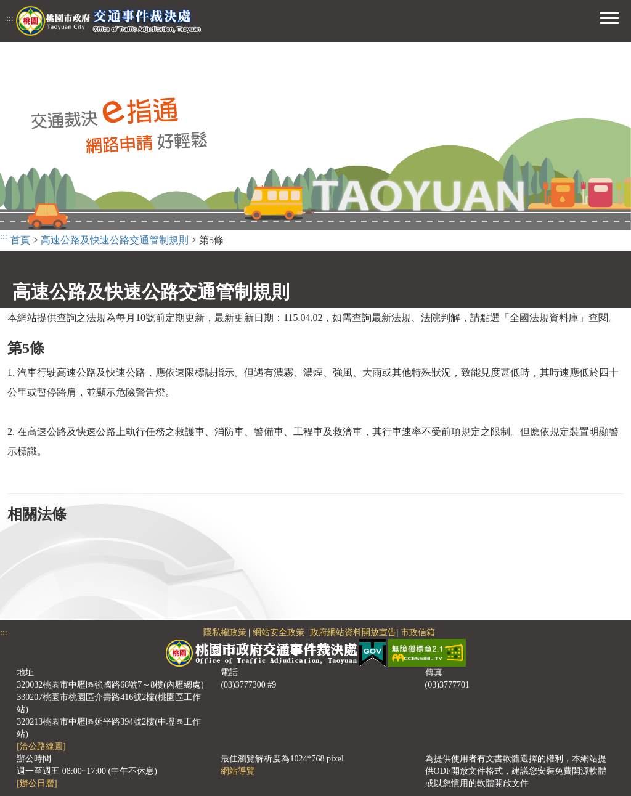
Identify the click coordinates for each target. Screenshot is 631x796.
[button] (609, 16)
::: (10, 18)
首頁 (20, 240)
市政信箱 (418, 632)
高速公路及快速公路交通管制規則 (115, 240)
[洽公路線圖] (41, 746)
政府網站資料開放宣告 (353, 632)
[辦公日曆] (37, 783)
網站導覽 (238, 771)
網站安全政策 (278, 632)
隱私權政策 (224, 632)
